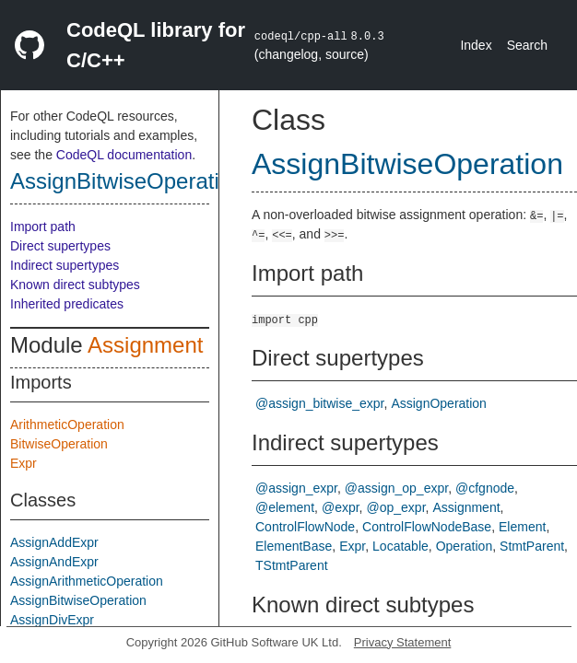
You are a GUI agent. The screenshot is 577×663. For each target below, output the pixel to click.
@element (284, 507)
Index (475, 45)
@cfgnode (484, 488)
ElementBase (293, 546)
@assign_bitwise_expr (319, 403)
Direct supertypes (60, 245)
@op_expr (396, 507)
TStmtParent (291, 565)
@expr (340, 507)
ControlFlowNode (305, 526)
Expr (23, 463)
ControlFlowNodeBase (426, 526)
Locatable (400, 546)
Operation (464, 546)
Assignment (145, 344)
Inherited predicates (67, 304)
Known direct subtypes (75, 284)
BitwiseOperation (59, 443)
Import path (43, 226)
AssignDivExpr (52, 619)
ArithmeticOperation (67, 424)
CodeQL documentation (124, 154)
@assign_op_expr (396, 488)
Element (522, 526)
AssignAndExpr (54, 561)
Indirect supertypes (64, 265)
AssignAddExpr (54, 542)
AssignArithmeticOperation (86, 581)
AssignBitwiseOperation (126, 181)
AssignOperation (439, 403)
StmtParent (532, 546)
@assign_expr (296, 488)
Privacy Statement (403, 642)
